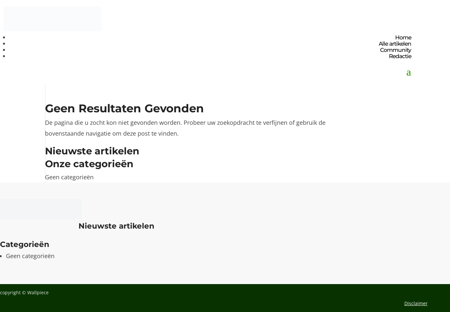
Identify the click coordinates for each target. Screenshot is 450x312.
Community (395, 50)
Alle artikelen (395, 43)
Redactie (400, 56)
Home (403, 37)
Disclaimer (416, 303)
